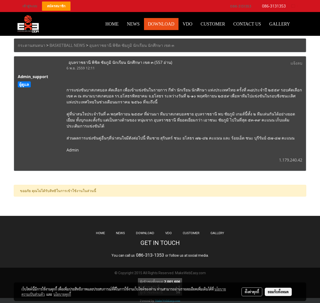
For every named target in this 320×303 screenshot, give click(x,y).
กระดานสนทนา (31, 45)
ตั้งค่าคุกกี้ (252, 291)
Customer (213, 24)
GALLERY (217, 233)
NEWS (120, 233)
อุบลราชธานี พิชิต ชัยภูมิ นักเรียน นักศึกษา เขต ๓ (131, 45)
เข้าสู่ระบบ (29, 6)
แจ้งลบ (296, 63)
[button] (298, 24)
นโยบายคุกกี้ (62, 294)
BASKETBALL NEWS (67, 45)
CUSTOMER (191, 233)
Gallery (279, 24)
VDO (187, 24)
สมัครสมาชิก (56, 6)
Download (161, 24)
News (133, 24)
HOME (112, 24)
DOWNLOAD (145, 233)
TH (295, 6)
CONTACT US (247, 24)
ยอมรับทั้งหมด (278, 291)
